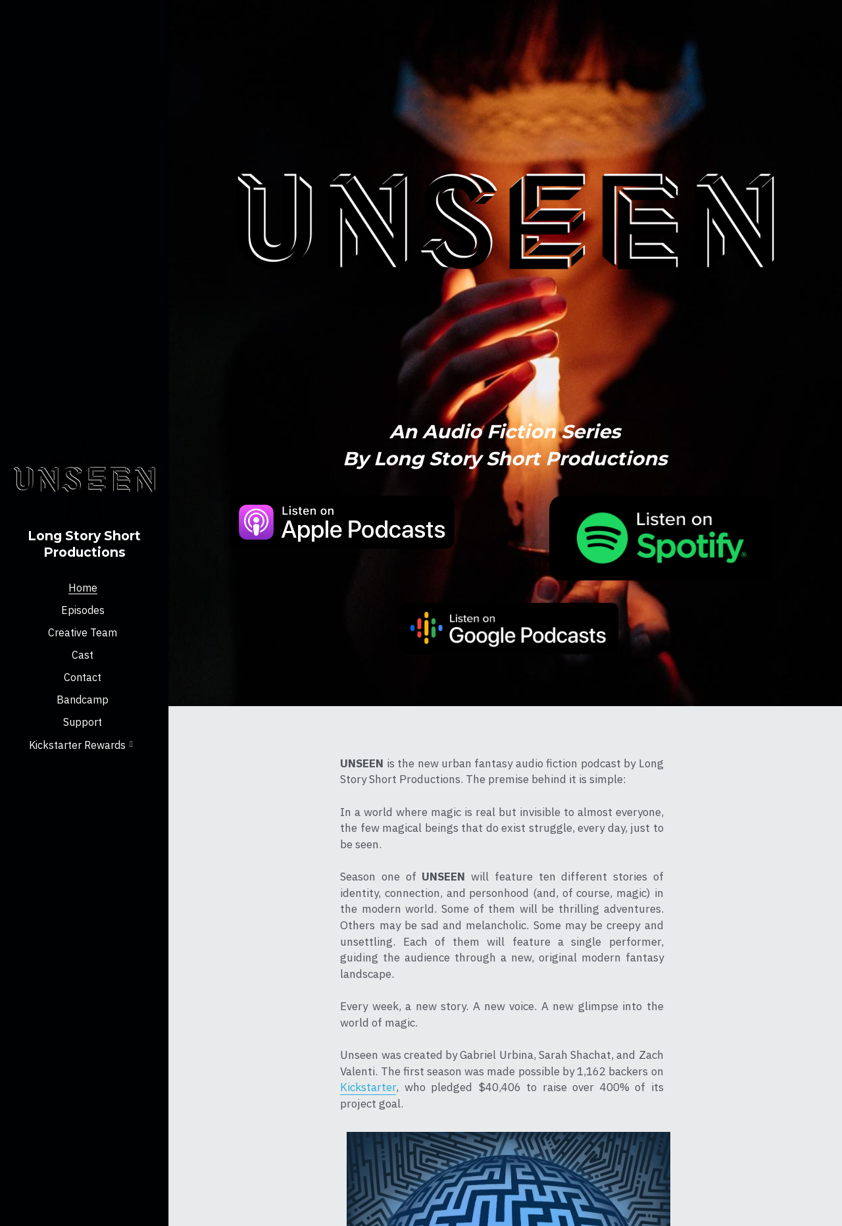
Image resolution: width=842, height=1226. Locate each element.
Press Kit (666, 1024)
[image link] (290, 517)
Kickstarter (280, 1037)
